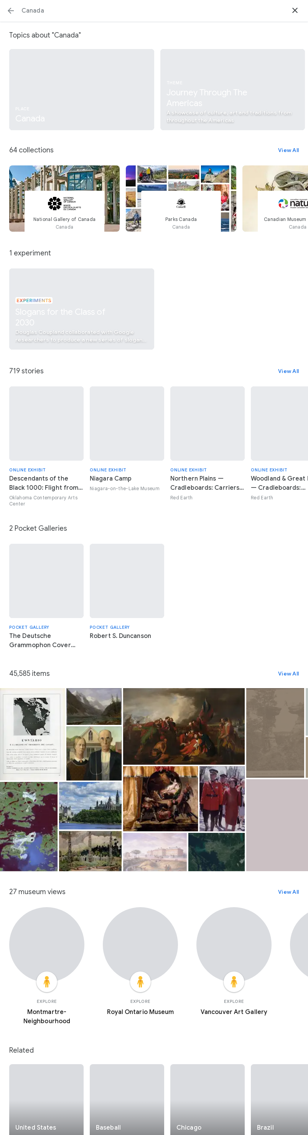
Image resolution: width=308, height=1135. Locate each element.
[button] (11, 11)
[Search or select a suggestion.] (154, 10)
